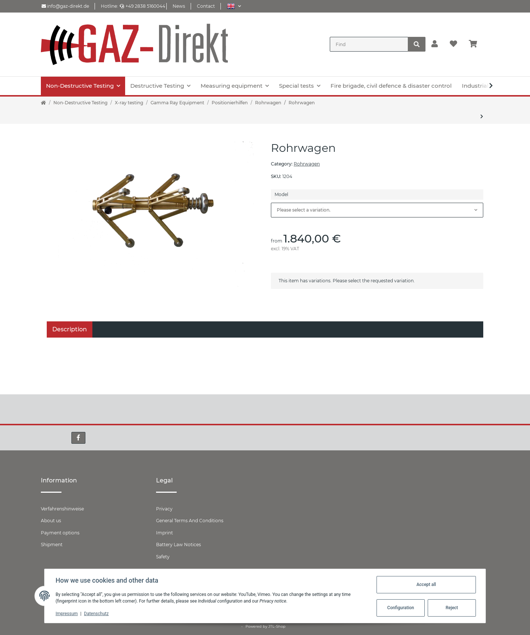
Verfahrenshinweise (62, 509)
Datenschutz (97, 613)
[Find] (369, 44)
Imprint (164, 532)
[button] (234, 6)
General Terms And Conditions (189, 520)
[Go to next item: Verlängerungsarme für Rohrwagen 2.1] (481, 116)
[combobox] (377, 210)
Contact (206, 6)
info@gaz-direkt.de (65, 6)
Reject (451, 607)
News (179, 6)
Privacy (164, 509)
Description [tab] (69, 329)
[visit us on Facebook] (78, 438)
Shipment (52, 544)
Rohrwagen (307, 164)
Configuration (399, 607)
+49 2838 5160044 (142, 6)
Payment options (60, 532)
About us (51, 520)
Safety (163, 556)
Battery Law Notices (178, 544)
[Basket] (476, 44)
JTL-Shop (277, 626)
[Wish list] (453, 44)
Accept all (425, 584)
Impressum (67, 613)
